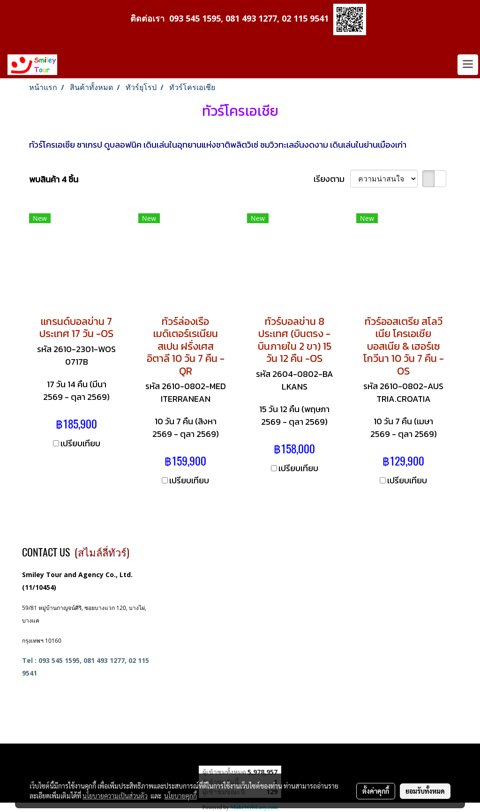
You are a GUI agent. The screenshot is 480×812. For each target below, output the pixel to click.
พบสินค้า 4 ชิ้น (53, 179)
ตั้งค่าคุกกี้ (375, 791)
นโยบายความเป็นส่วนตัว (115, 795)
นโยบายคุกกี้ (180, 795)
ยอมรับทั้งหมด (425, 791)
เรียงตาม (332, 179)
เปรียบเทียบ (80, 443)
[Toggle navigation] (468, 64)
